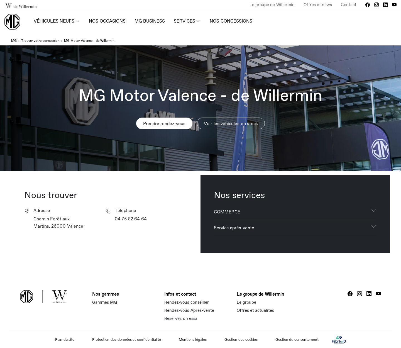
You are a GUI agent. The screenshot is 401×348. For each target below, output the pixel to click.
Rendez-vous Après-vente (189, 310)
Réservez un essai (181, 318)
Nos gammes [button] (105, 294)
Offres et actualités (255, 310)
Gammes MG (104, 302)
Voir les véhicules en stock (231, 123)
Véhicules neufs (54, 21)
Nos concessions (231, 21)
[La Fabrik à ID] (339, 339)
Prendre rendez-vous (164, 123)
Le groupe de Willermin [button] (260, 294)
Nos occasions (107, 21)
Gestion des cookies (240, 339)
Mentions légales (193, 339)
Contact (348, 4)
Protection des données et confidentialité (126, 339)
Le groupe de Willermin (272, 4)
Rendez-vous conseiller (186, 302)
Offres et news (318, 4)
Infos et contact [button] (180, 294)
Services (184, 21)
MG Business (150, 21)
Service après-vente (234, 227)
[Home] (12, 22)
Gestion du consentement (297, 339)
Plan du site (64, 339)
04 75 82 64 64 (131, 219)
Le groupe (246, 302)
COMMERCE (227, 212)
